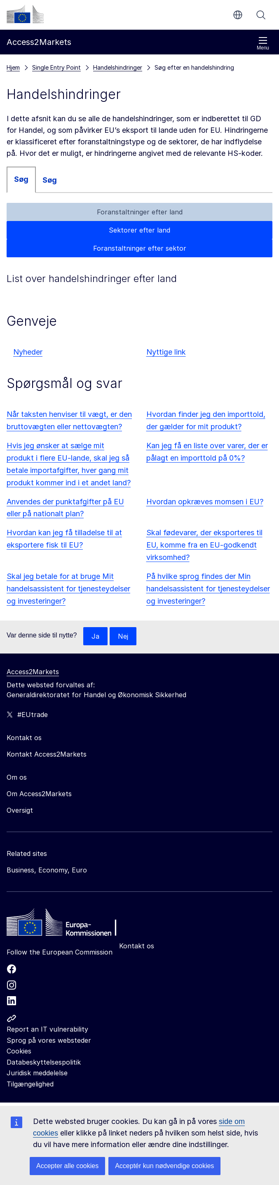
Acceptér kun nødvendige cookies (164, 1165)
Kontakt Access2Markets (47, 754)
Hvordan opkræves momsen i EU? (204, 501)
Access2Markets (33, 672)
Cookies (19, 1051)
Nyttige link (166, 352)
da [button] (238, 15)
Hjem (13, 67)
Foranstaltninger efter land (140, 212)
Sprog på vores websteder (49, 1040)
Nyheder (27, 352)
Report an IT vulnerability (47, 1029)
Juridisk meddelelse (37, 1073)
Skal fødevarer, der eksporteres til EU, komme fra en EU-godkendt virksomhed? (204, 545)
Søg (261, 15)
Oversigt (20, 810)
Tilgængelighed (30, 1084)
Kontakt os (136, 946)
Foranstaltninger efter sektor (139, 248)
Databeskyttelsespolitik (44, 1062)
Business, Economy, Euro (47, 870)
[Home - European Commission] (66, 924)
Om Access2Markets (39, 794)
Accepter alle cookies (67, 1165)
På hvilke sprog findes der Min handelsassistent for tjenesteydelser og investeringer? (208, 588)
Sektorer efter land (139, 230)
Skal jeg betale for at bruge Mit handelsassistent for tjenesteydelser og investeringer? (68, 588)
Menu (263, 43)
